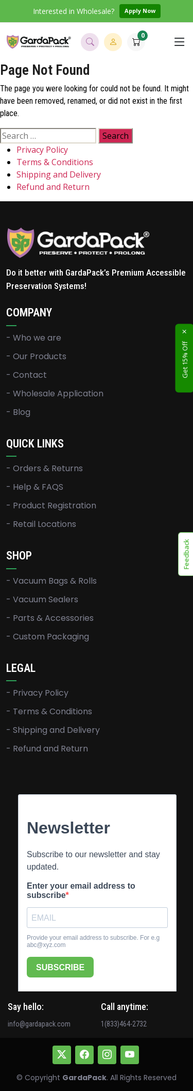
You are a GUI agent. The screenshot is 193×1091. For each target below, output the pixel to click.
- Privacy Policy (37, 693)
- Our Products (36, 356)
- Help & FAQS (34, 487)
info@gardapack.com (39, 1024)
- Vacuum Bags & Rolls (51, 581)
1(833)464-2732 (124, 1024)
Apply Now (140, 10)
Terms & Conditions (54, 162)
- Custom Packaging (47, 637)
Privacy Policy (42, 149)
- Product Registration (51, 506)
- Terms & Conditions (49, 712)
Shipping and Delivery (58, 174)
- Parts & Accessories (50, 618)
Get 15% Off (184, 359)
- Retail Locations (41, 524)
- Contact (26, 375)
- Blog (18, 412)
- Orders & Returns (44, 468)
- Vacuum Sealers (42, 600)
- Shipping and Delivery (53, 730)
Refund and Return (53, 186)
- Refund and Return (47, 749)
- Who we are (33, 338)
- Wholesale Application (54, 394)
